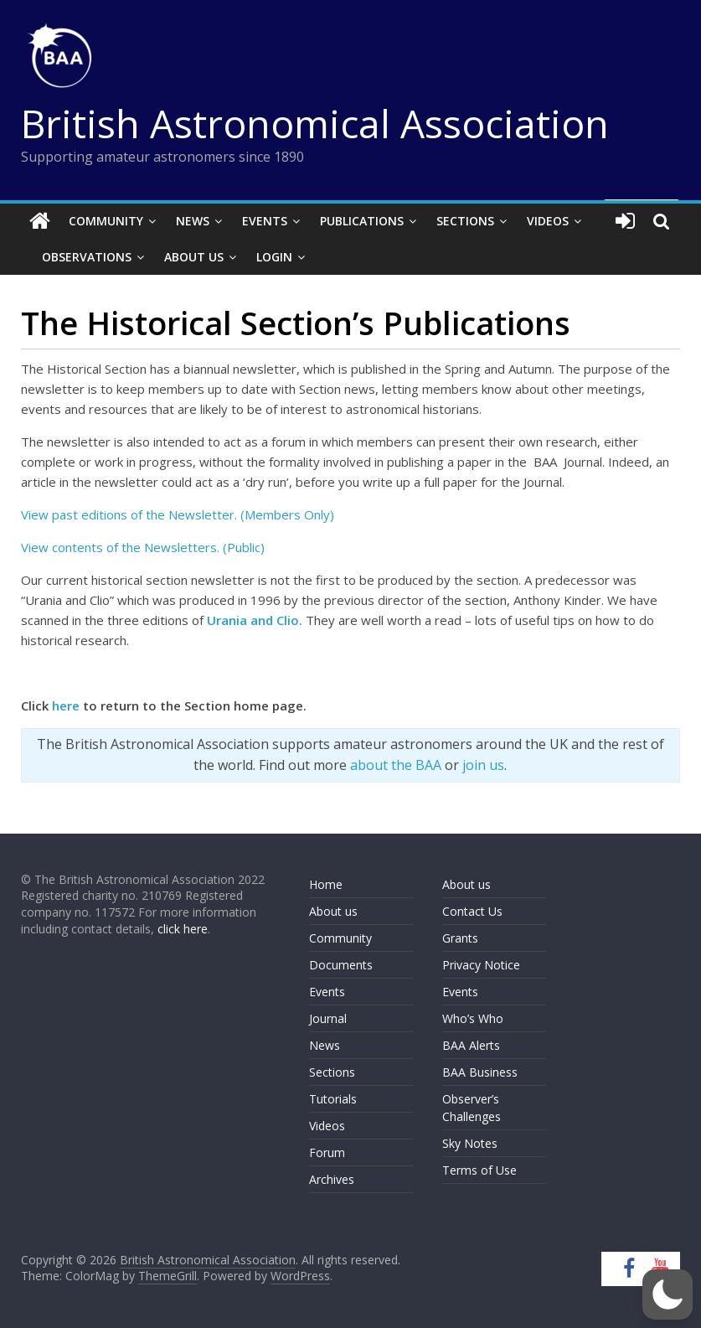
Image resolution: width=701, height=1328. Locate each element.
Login (274, 257)
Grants (460, 938)
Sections (465, 221)
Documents (341, 965)
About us (333, 911)
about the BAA (395, 765)
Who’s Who (472, 1018)
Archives (331, 1179)
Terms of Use (479, 1170)
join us (483, 765)
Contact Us (472, 911)
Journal (328, 1018)
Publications (362, 221)
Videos (548, 221)
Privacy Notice (481, 965)
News (192, 221)
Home (326, 884)
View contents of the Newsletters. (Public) (143, 547)
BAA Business (480, 1072)
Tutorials (333, 1099)
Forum (327, 1152)
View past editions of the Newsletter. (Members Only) (179, 514)
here (66, 705)
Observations (86, 257)
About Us (194, 257)
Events (264, 221)
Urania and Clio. (254, 620)
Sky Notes (469, 1143)
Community (106, 221)
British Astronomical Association (315, 123)
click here (182, 929)
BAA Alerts (471, 1045)
